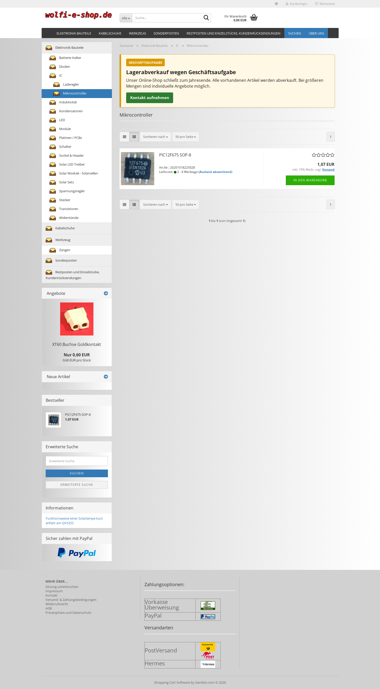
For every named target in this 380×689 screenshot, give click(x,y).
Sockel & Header (66, 156)
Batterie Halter (65, 58)
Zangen (59, 250)
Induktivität (63, 102)
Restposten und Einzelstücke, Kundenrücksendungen (233, 33)
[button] (276, 4)
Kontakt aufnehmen (149, 97)
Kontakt (51, 595)
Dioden (59, 67)
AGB (48, 608)
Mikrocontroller (70, 93)
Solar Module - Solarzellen (73, 173)
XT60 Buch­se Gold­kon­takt (76, 344)
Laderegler (66, 85)
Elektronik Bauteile (74, 33)
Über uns (316, 33)
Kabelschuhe (110, 33)
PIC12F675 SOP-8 (175, 155)
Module (60, 129)
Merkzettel (325, 4)
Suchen (294, 33)
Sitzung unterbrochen (61, 586)
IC (55, 76)
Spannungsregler (67, 191)
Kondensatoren (66, 111)
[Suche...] (126, 17)
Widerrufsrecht (56, 604)
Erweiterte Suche (76, 485)
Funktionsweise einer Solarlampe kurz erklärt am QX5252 (74, 520)
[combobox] (155, 137)
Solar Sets (61, 182)
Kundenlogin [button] (296, 4)
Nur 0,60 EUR (77, 355)
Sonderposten (166, 33)
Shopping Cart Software (172, 682)
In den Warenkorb (310, 180)
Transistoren (63, 209)
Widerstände (63, 218)
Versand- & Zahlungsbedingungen (70, 599)
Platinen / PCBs (65, 138)
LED (57, 120)
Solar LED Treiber (67, 165)
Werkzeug (137, 33)
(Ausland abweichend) (215, 172)
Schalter (60, 147)
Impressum (54, 591)
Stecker (59, 200)
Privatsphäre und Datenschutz (68, 612)
